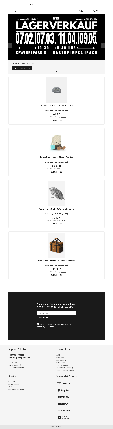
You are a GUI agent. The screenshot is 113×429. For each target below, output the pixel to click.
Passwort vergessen (16, 389)
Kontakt (11, 382)
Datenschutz (61, 362)
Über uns (60, 357)
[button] (56, 71)
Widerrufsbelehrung (64, 367)
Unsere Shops (62, 365)
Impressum (61, 360)
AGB (58, 355)
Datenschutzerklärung (52, 324)
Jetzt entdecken (22, 68)
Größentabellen (15, 387)
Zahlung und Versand (65, 370)
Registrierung (13, 384)
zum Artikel (56, 120)
